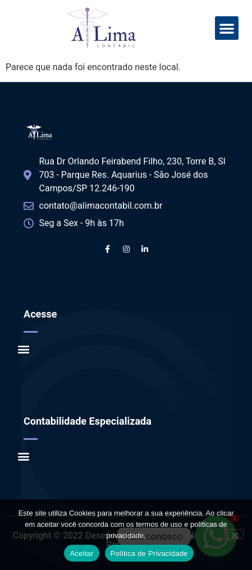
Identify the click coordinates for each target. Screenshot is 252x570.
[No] (234, 534)
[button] (227, 28)
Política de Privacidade (149, 553)
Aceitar (81, 553)
